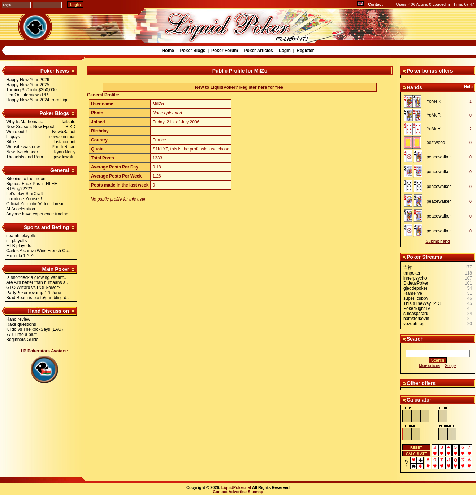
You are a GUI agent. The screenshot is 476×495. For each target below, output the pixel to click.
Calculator (419, 400)
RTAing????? (19, 188)
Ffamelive (412, 293)
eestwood (436, 142)
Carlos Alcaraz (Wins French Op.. (38, 250)
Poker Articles (258, 50)
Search (415, 339)
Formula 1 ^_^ (19, 255)
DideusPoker (415, 283)
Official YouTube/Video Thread (35, 203)
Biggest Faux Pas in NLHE (31, 183)
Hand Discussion (48, 311)
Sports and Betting (46, 227)
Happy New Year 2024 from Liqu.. (38, 99)
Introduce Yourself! (24, 198)
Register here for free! (262, 87)
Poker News (54, 71)
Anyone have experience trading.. (38, 213)
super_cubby (415, 298)
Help (468, 86)
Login (285, 50)
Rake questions (21, 324)
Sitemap (255, 492)
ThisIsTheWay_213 (422, 303)
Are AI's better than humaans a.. (37, 282)
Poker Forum (224, 50)
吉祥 (407, 267)
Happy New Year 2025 (27, 84)
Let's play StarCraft (24, 193)
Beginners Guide (22, 339)
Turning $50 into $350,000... (33, 89)
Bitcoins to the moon (26, 178)
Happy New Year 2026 (27, 79)
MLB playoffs (18, 245)
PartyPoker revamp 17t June (33, 292)
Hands (414, 87)
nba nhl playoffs (21, 235)
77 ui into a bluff (21, 334)
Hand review (18, 319)
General (59, 170)
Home (168, 50)
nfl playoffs (16, 240)
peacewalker (439, 156)
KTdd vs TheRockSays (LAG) (34, 329)
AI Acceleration (20, 208)
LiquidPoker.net (236, 487)
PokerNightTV (416, 308)
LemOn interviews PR (27, 94)
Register (305, 50)
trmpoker (411, 273)
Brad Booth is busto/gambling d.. (37, 297)
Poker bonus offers (430, 71)
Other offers (421, 383)
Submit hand (437, 241)
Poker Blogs (192, 50)
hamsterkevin (416, 318)
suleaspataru (415, 313)
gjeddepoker (415, 288)
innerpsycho (415, 278)
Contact (375, 4)
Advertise (238, 492)
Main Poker (55, 269)
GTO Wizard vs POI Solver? (33, 287)
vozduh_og (414, 323)
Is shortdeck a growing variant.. (36, 277)
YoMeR (434, 101)
